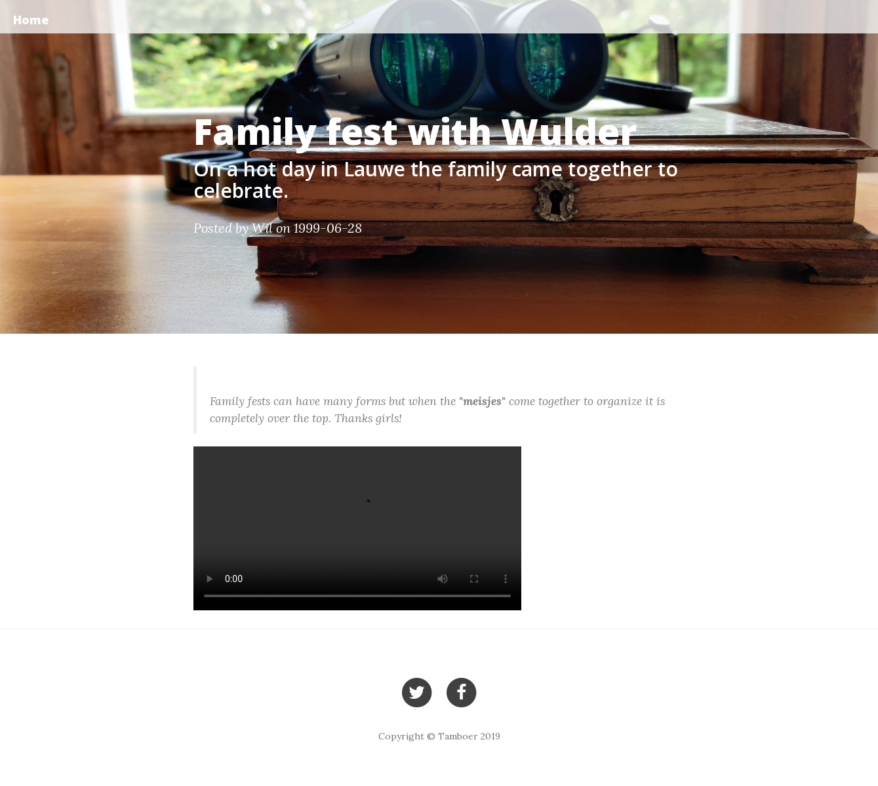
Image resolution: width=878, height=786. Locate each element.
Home (31, 20)
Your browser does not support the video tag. (357, 528)
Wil (262, 228)
